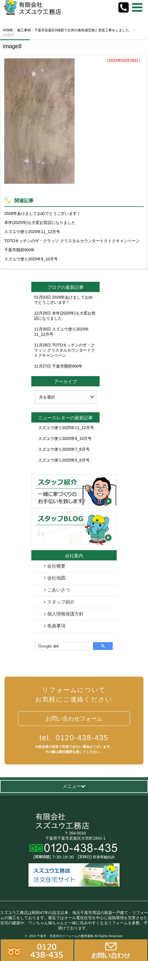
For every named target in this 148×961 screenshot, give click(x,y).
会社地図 (56, 578)
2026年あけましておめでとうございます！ (42, 213)
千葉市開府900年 (19, 250)
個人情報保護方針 (65, 613)
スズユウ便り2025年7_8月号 (64, 449)
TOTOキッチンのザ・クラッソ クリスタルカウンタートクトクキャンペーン (72, 240)
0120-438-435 (74, 737)
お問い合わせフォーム (74, 718)
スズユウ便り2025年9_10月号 (31, 259)
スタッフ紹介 (61, 601)
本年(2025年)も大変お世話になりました (39, 222)
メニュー (74, 786)
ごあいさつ (58, 589)
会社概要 (56, 566)
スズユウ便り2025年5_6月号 (64, 460)
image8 (12, 46)
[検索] (61, 646)
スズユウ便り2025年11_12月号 (32, 231)
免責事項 (56, 625)
